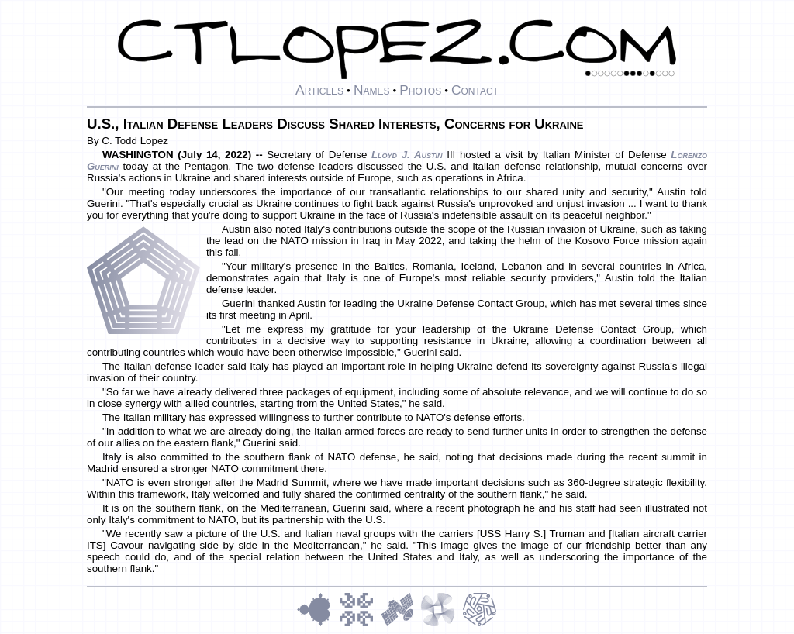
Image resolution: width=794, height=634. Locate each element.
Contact (475, 90)
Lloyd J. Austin (407, 154)
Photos (420, 90)
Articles (319, 90)
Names (372, 90)
